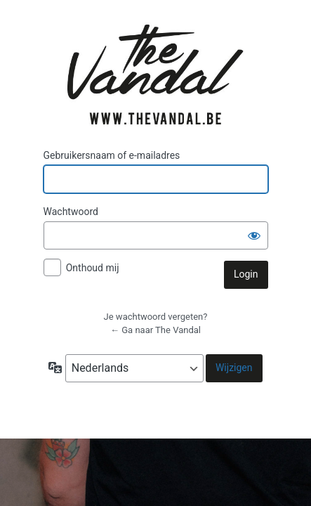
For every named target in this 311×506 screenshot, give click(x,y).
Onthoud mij (92, 267)
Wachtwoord (71, 211)
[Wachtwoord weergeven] (254, 235)
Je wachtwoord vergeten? (156, 316)
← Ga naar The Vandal (155, 330)
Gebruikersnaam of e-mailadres (112, 155)
